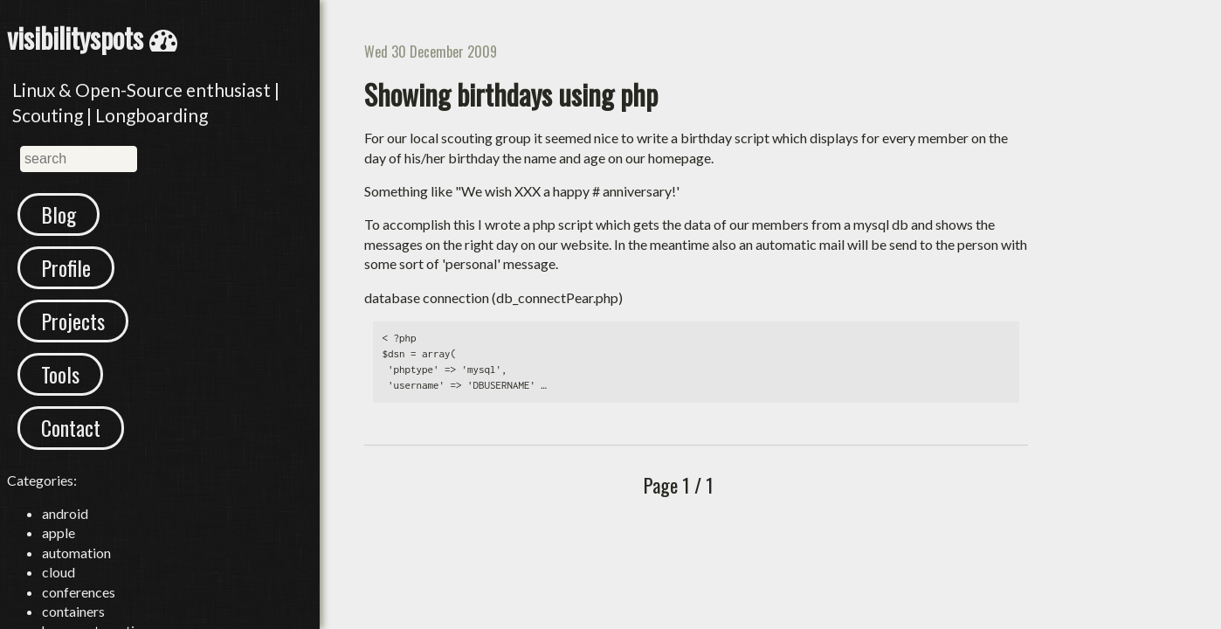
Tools (60, 374)
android (65, 513)
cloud (58, 571)
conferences (78, 592)
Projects (73, 320)
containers (73, 611)
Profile (66, 267)
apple (58, 532)
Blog (58, 214)
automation (76, 552)
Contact (70, 427)
